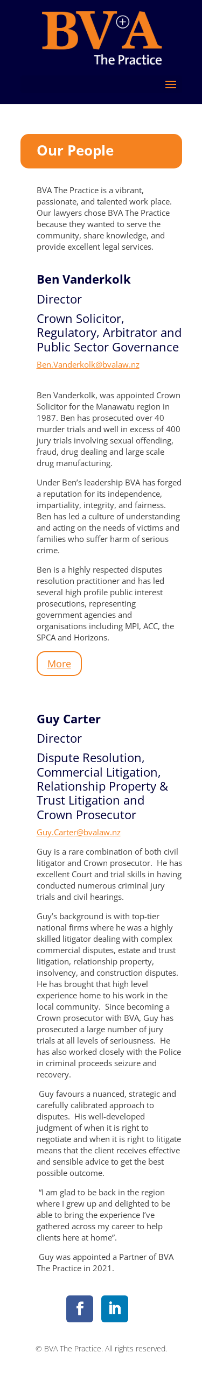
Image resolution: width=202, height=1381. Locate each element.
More (59, 663)
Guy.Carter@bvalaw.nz (79, 832)
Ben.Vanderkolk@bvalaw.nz (88, 364)
